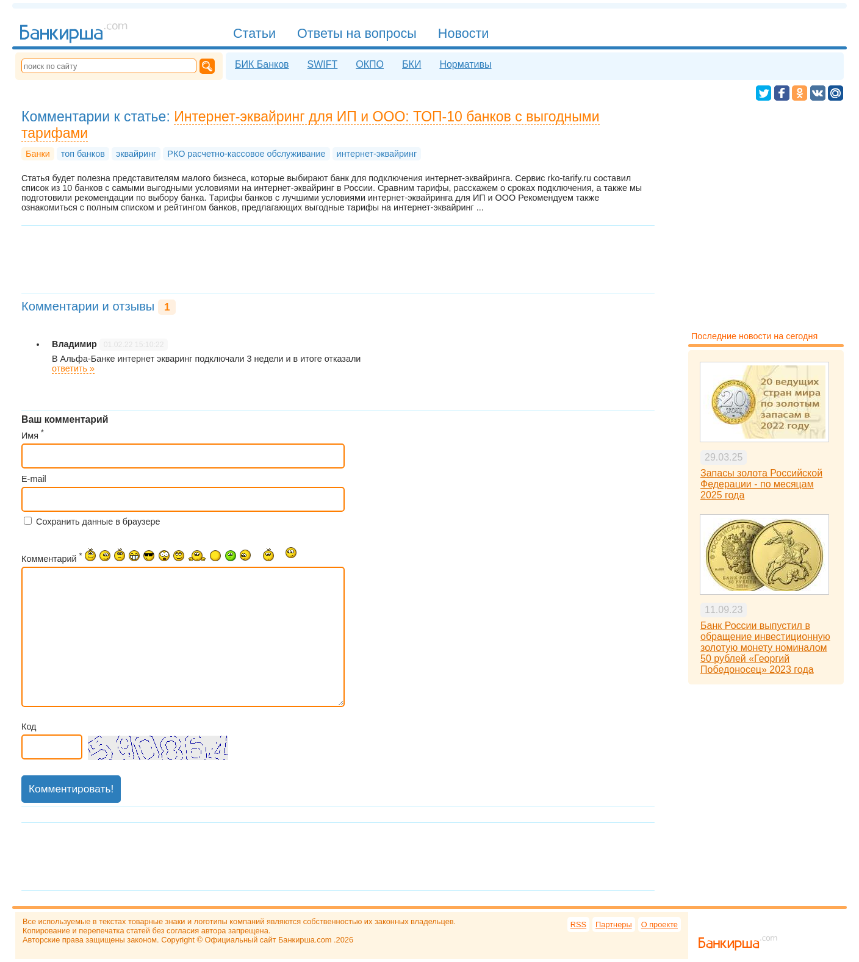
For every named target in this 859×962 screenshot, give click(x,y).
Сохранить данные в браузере (98, 521)
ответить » (73, 368)
